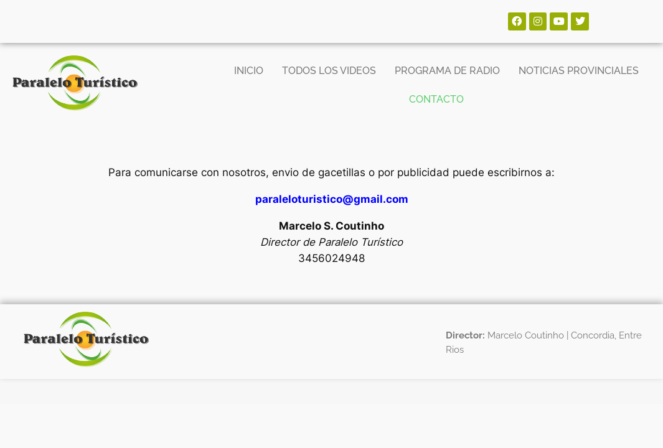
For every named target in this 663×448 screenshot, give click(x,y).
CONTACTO (436, 99)
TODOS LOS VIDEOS (329, 71)
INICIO (248, 71)
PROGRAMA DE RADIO (447, 71)
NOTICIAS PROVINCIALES (579, 71)
